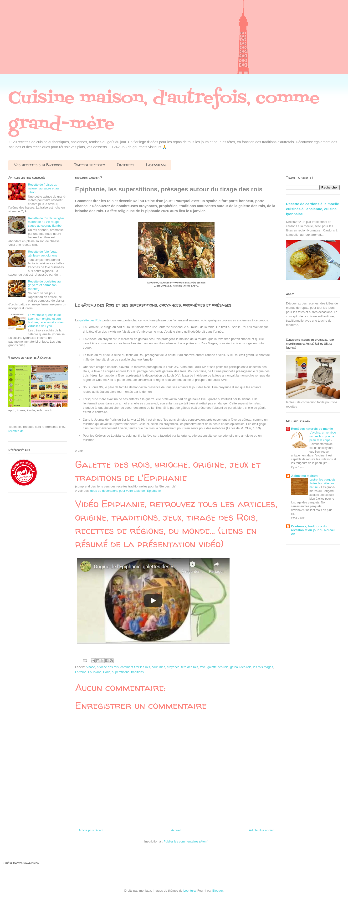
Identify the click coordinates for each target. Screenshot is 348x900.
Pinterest (125, 164)
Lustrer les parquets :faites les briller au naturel (322, 483)
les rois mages (263, 667)
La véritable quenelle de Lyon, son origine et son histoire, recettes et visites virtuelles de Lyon (46, 320)
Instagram (156, 164)
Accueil (176, 830)
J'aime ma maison (304, 475)
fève (203, 667)
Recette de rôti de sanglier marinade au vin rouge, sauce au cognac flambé (46, 221)
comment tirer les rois (135, 667)
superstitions (120, 672)
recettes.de (16, 431)
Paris (106, 672)
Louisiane (95, 672)
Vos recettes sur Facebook (38, 164)
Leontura (189, 890)
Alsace (90, 667)
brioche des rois (108, 667)
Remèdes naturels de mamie (312, 428)
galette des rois (217, 667)
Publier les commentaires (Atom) (186, 841)
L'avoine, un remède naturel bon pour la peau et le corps (322, 436)
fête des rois (189, 667)
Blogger (217, 890)
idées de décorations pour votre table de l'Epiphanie (125, 490)
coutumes (158, 667)
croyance (173, 667)
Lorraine (81, 672)
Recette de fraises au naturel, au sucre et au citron (43, 188)
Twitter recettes (89, 164)
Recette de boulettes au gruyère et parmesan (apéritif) (44, 285)
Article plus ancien (261, 830)
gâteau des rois (240, 667)
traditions (137, 672)
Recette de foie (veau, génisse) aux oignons (43, 253)
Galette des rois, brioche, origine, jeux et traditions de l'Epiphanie (168, 471)
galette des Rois (90, 320)
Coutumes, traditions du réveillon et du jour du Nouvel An (313, 530)
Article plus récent (91, 830)
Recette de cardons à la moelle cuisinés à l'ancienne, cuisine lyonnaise (312, 209)
